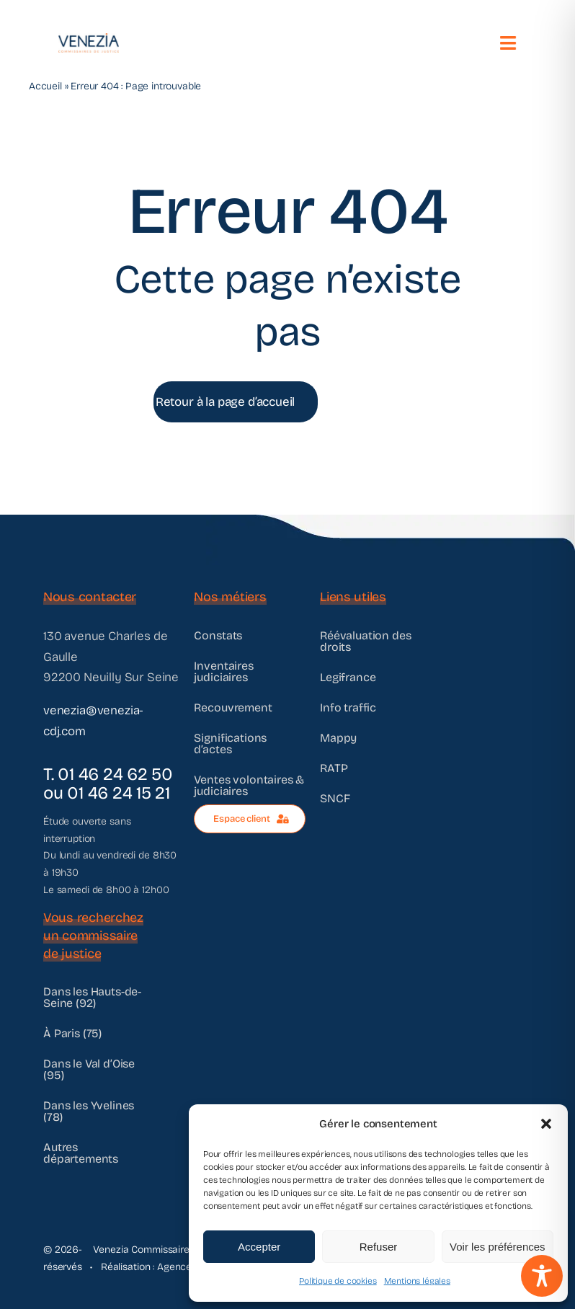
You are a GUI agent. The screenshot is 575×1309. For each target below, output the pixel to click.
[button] (546, 1124)
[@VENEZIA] (87, 39)
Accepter (259, 1247)
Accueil (45, 86)
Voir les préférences (497, 1247)
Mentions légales (417, 1281)
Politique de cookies (338, 1281)
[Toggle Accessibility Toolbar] (542, 1275)
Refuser (379, 1247)
